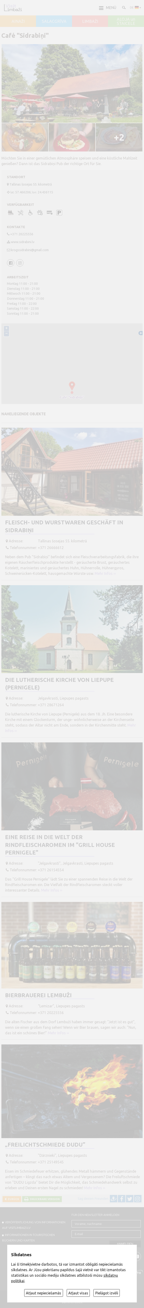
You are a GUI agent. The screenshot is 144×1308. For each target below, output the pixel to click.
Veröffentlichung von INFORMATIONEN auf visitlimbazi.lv (33, 1225)
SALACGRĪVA (54, 21)
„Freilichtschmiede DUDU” (45, 1145)
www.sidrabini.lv (22, 242)
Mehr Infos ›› (105, 573)
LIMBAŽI (90, 21)
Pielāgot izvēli (106, 1293)
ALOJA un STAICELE (126, 21)
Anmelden (125, 1244)
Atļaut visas (78, 1293)
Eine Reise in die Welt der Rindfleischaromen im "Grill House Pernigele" (60, 845)
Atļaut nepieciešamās (43, 1293)
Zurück (12, 1199)
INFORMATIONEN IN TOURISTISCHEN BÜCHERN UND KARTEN (28, 1237)
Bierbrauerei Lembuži (38, 995)
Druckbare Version (44, 1199)
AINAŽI (18, 21)
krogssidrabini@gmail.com (30, 250)
